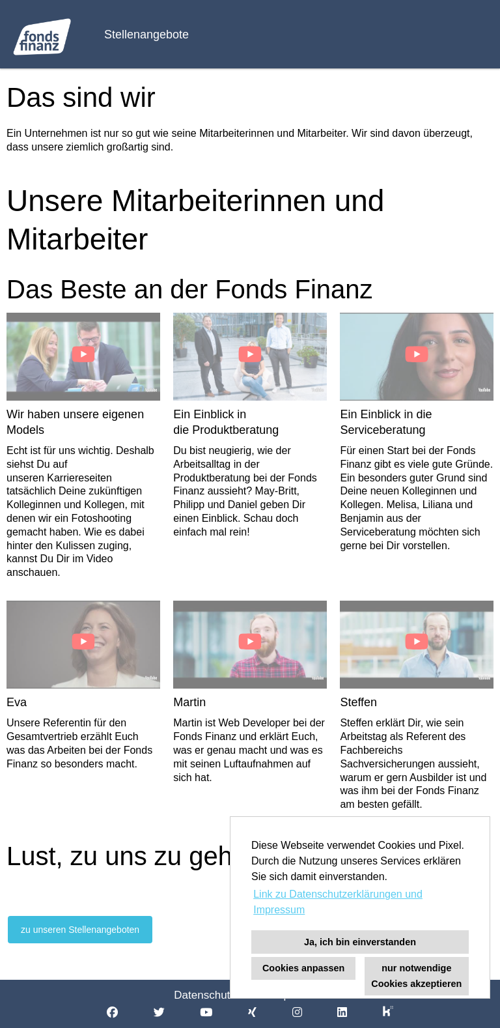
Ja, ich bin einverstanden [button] (360, 942)
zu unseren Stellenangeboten (80, 929)
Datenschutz (205, 995)
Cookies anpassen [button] (303, 968)
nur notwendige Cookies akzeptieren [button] (416, 976)
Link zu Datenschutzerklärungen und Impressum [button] (338, 902)
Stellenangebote (146, 34)
